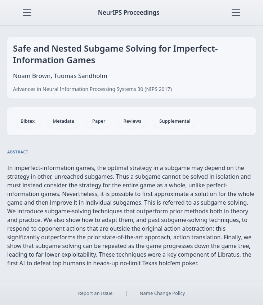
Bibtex (28, 121)
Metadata (63, 121)
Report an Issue (95, 293)
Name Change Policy (162, 293)
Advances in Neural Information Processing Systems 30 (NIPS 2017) (92, 89)
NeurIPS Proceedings (129, 12)
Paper (98, 121)
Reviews (132, 121)
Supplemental (174, 121)
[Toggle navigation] (27, 12)
